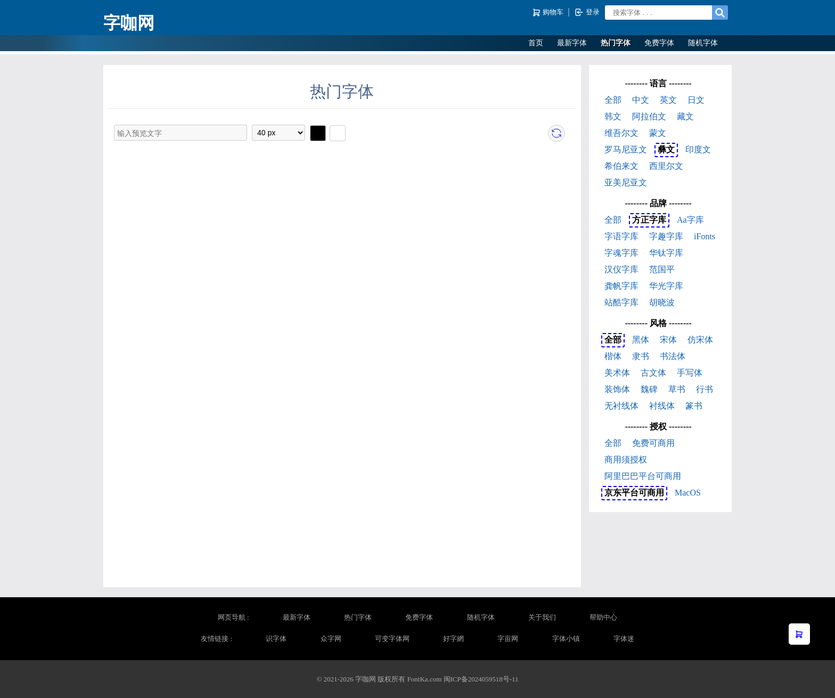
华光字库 (666, 285)
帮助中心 (603, 617)
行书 (704, 389)
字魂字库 (621, 252)
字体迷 (623, 639)
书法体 (672, 356)
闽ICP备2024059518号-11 (481, 679)
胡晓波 (662, 302)
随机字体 (703, 43)
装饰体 (617, 389)
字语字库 (621, 236)
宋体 (668, 339)
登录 (587, 12)
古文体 (653, 372)
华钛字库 (666, 252)
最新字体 (572, 43)
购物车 (549, 12)
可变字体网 (392, 639)
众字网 (331, 639)
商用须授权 (625, 459)
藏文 (685, 116)
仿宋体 (700, 339)
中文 (640, 99)
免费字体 (659, 43)
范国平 (662, 269)
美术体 (617, 372)
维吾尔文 (621, 132)
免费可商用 (653, 443)
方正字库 (649, 219)
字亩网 (507, 639)
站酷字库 (621, 302)
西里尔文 (666, 166)
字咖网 (128, 23)
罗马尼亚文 (625, 149)
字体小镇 (566, 639)
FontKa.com (424, 679)
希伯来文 (621, 166)
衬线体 (662, 405)
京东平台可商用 (634, 492)
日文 (696, 99)
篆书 (693, 405)
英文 (668, 99)
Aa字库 (690, 219)
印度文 (698, 149)
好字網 (453, 639)
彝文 (666, 149)
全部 (612, 99)
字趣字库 (666, 236)
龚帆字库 (621, 285)
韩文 (612, 116)
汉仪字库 (621, 269)
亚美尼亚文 (625, 182)
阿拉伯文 (649, 116)
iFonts (704, 236)
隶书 (640, 356)
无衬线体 (621, 405)
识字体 (276, 639)
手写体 (689, 372)
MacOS (688, 492)
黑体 (640, 339)
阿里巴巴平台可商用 (642, 476)
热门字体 (616, 43)
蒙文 (657, 132)
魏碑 (649, 389)
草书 (676, 389)
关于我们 (542, 617)
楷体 (612, 356)
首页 (535, 43)
